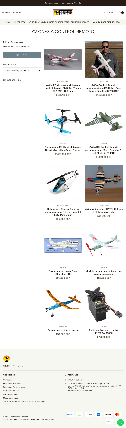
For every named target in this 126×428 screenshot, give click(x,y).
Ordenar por (9, 65)
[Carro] (121, 12)
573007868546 (73, 380)
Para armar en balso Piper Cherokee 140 (63, 284)
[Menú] (6, 12)
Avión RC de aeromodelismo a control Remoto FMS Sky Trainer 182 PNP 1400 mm (63, 88)
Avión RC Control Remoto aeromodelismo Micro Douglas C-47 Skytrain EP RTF (104, 161)
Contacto (7, 380)
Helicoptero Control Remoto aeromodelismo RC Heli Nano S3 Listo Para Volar (63, 223)
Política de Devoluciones (14, 387)
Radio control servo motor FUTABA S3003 (104, 343)
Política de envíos (11, 390)
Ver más (77, 3)
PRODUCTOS (19, 22)
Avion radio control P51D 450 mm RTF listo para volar (104, 222)
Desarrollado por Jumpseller (42, 419)
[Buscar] (16, 12)
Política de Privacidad (12, 383)
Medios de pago (10, 394)
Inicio (8, 22)
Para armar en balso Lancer (63, 341)
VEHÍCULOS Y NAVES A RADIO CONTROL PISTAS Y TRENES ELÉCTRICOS (59, 22)
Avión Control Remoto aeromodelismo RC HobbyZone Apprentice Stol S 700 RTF (103, 88)
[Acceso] (110, 12)
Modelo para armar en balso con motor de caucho (104, 284)
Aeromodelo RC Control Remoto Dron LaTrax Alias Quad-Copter (63, 160)
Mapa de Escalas (10, 398)
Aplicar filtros (22, 55)
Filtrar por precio (22, 80)
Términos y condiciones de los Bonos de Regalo (24, 401)
